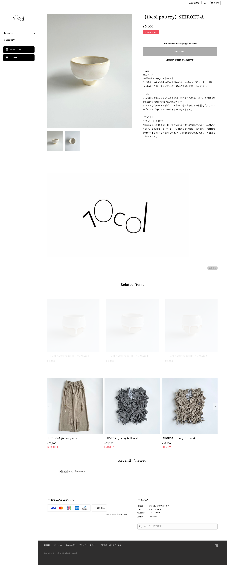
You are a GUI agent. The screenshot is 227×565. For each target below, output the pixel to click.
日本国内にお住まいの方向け (180, 60)
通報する (212, 268)
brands (8, 33)
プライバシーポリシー (88, 545)
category (9, 39)
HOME (47, 545)
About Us (194, 3)
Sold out (180, 51)
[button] (49, 406)
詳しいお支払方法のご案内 (116, 514)
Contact (15, 57)
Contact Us (71, 545)
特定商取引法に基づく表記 (111, 545)
